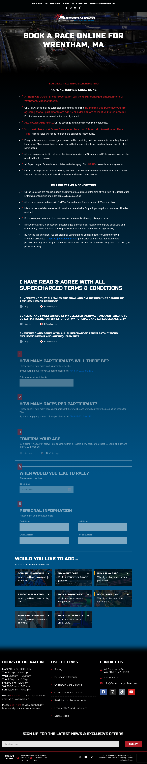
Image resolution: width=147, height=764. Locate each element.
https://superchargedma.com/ (63, 238)
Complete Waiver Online (102, 3)
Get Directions (52, 3)
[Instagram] (71, 7)
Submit (133, 744)
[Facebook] (66, 7)
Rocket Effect (127, 760)
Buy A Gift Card (79, 3)
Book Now (37, 3)
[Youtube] (75, 7)
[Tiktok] (80, 7)
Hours (66, 3)
